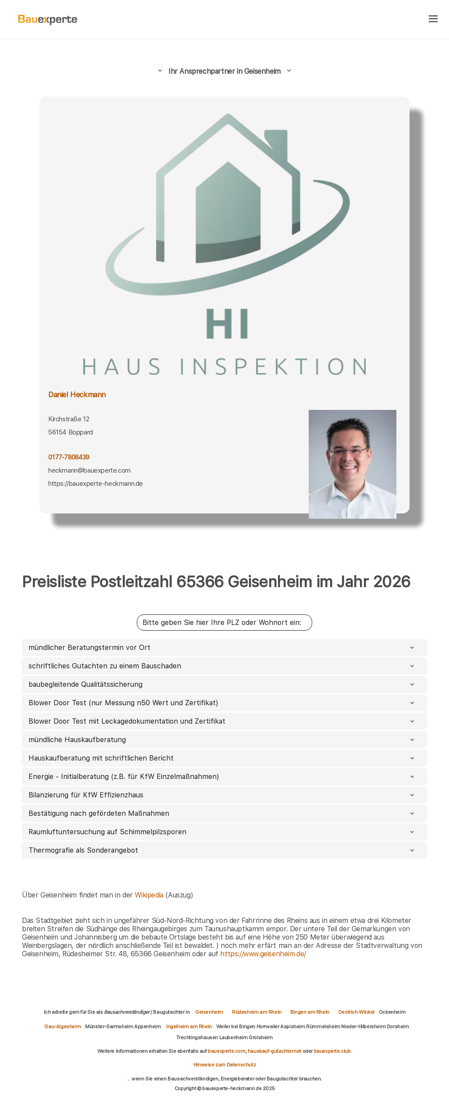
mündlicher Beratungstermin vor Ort (222, 647)
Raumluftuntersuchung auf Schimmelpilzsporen (222, 832)
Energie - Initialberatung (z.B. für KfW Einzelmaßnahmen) (222, 776)
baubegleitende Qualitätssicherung (222, 684)
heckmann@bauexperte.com (89, 470)
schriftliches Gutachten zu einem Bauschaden (222, 666)
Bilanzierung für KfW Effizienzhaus (222, 795)
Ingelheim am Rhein (189, 1026)
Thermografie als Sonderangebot (222, 850)
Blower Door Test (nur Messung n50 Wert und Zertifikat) (222, 703)
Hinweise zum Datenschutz (224, 1065)
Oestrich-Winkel (356, 1012)
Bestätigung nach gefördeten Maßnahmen (222, 813)
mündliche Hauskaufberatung (222, 740)
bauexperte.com (226, 1051)
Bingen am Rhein (309, 1012)
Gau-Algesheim (62, 1026)
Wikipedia (150, 895)
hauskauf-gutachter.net (274, 1051)
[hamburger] (433, 19)
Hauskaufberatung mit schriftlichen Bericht (222, 758)
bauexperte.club (332, 1051)
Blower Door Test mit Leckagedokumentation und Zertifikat (222, 721)
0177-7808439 (68, 457)
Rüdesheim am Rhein (257, 1012)
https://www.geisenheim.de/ (263, 954)
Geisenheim (209, 1012)
